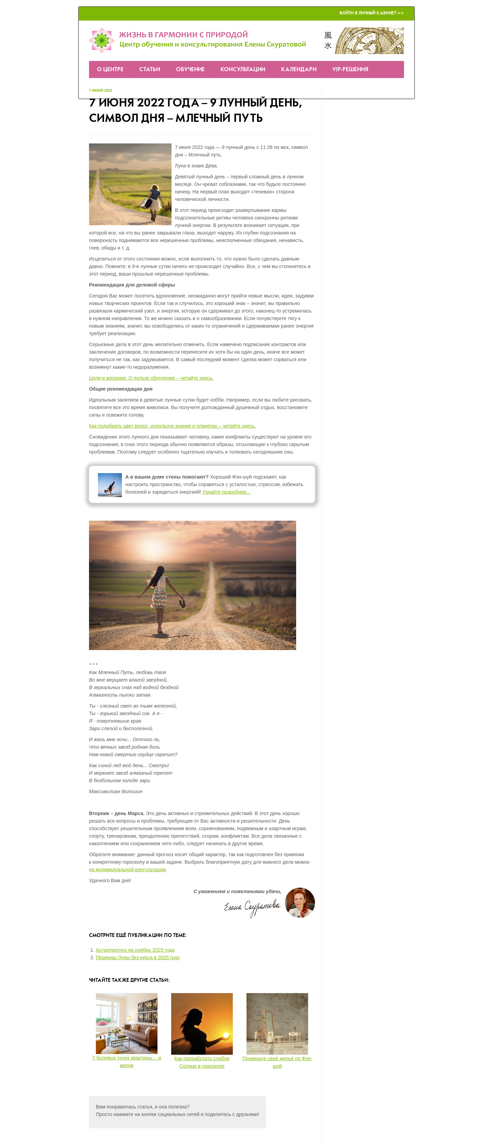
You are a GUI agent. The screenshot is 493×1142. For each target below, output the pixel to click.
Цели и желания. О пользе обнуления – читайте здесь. (151, 378)
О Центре (110, 69)
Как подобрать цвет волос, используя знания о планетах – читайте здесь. (172, 426)
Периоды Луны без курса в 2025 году (138, 957)
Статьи (149, 69)
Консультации (242, 69)
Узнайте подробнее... (227, 492)
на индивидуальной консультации (127, 869)
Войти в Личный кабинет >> (372, 13)
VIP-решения (350, 69)
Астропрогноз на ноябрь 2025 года (135, 950)
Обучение (190, 69)
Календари (299, 69)
